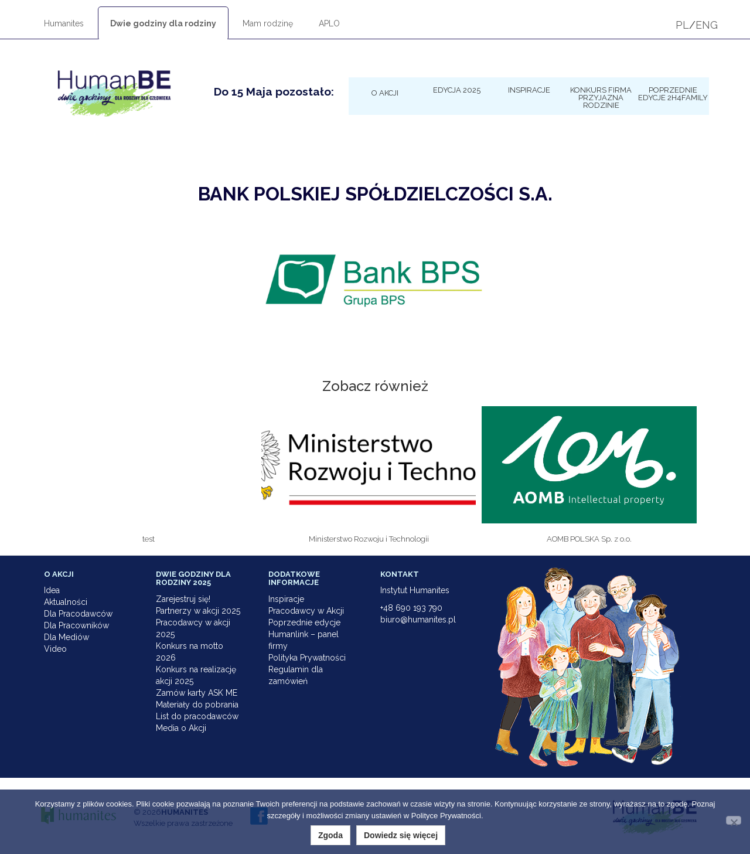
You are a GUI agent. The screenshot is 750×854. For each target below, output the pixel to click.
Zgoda (330, 835)
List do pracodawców (197, 716)
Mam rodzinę (268, 23)
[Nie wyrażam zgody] (733, 820)
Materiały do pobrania (197, 704)
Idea (52, 590)
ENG (707, 25)
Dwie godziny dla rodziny (163, 23)
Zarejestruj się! (183, 599)
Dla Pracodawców (78, 613)
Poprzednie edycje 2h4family (673, 93)
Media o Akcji (181, 728)
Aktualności (65, 602)
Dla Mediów (66, 637)
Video (55, 649)
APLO (329, 23)
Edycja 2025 (456, 90)
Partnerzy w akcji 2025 (198, 610)
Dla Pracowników (76, 625)
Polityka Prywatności (307, 657)
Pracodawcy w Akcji (306, 610)
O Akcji (384, 93)
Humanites (64, 23)
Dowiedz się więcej (401, 835)
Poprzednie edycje (304, 622)
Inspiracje (529, 90)
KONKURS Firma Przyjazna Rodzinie (601, 97)
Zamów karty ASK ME (196, 693)
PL (682, 25)
